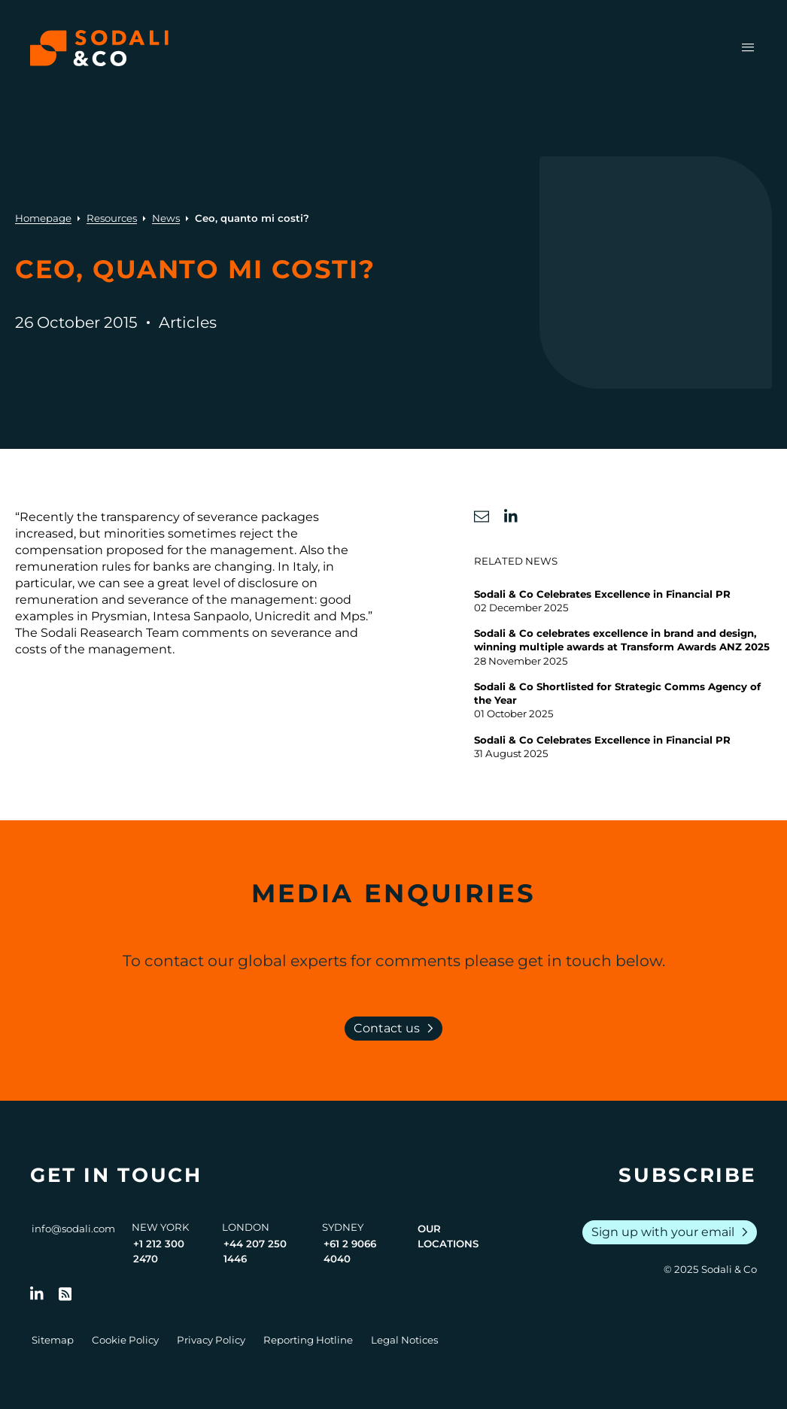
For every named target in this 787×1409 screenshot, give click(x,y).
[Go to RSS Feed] (65, 1293)
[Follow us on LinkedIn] (37, 1293)
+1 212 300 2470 (158, 1251)
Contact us (396, 1028)
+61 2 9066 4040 (350, 1251)
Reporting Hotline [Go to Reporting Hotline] (308, 1340)
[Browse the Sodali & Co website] (99, 48)
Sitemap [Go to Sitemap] (53, 1340)
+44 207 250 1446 (255, 1251)
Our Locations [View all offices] (448, 1236)
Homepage (43, 218)
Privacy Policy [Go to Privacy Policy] (211, 1340)
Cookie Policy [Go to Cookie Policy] (125, 1340)
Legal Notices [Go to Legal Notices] (404, 1340)
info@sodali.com (73, 1229)
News (166, 218)
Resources (112, 218)
